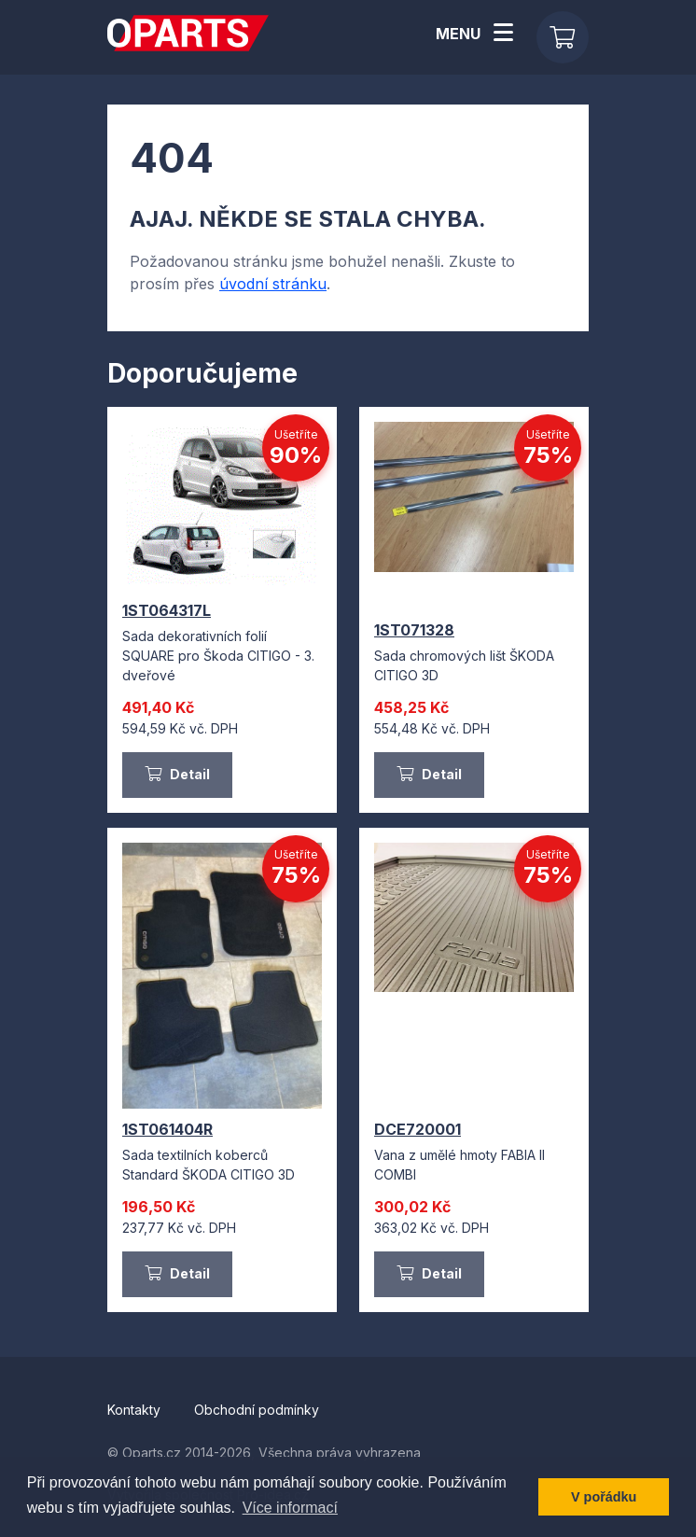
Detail (177, 774)
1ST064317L (166, 610)
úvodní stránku (273, 283)
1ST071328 (414, 630)
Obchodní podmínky (256, 1410)
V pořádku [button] (603, 1496)
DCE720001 (417, 1129)
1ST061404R (167, 1129)
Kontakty (135, 1410)
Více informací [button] (290, 1508)
